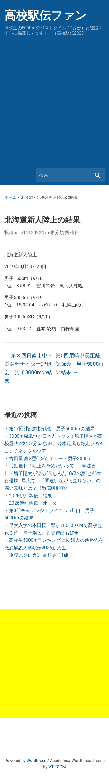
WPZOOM (57, 767)
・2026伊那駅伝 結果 (28, 495)
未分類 (27, 197)
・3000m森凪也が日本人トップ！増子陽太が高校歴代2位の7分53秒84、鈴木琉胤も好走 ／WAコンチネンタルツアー (53, 443)
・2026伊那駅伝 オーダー (32, 503)
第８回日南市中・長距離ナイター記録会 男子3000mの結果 (28, 367)
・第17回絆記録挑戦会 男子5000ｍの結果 (49, 428)
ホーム (10, 197)
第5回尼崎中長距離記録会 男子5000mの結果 (79, 363)
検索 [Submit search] (97, 175)
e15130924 (32, 232)
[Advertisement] (54, 98)
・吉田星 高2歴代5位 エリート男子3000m (48, 458)
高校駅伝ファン (45, 15)
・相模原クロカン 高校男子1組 (36, 555)
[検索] (65, 175)
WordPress (36, 760)
